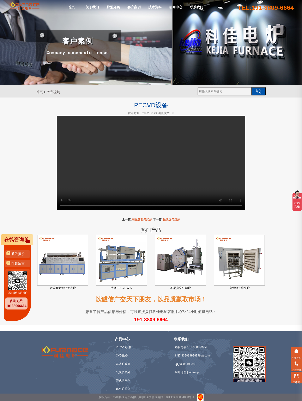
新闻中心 (175, 7)
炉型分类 (113, 7)
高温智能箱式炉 (142, 219)
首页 (71, 7)
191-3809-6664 (151, 319)
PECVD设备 (124, 347)
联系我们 (196, 7)
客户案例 (134, 7)
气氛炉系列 (123, 372)
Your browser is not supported (151, 163)
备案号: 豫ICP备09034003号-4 (174, 397)
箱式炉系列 (123, 364)
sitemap (194, 372)
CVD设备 (122, 355)
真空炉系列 (123, 388)
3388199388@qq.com (195, 355)
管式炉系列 (123, 380)
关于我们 (92, 7)
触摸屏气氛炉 (171, 219)
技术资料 (155, 7)
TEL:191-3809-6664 (266, 7)
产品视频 (53, 92)
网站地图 (180, 372)
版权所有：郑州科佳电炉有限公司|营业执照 (126, 397)
